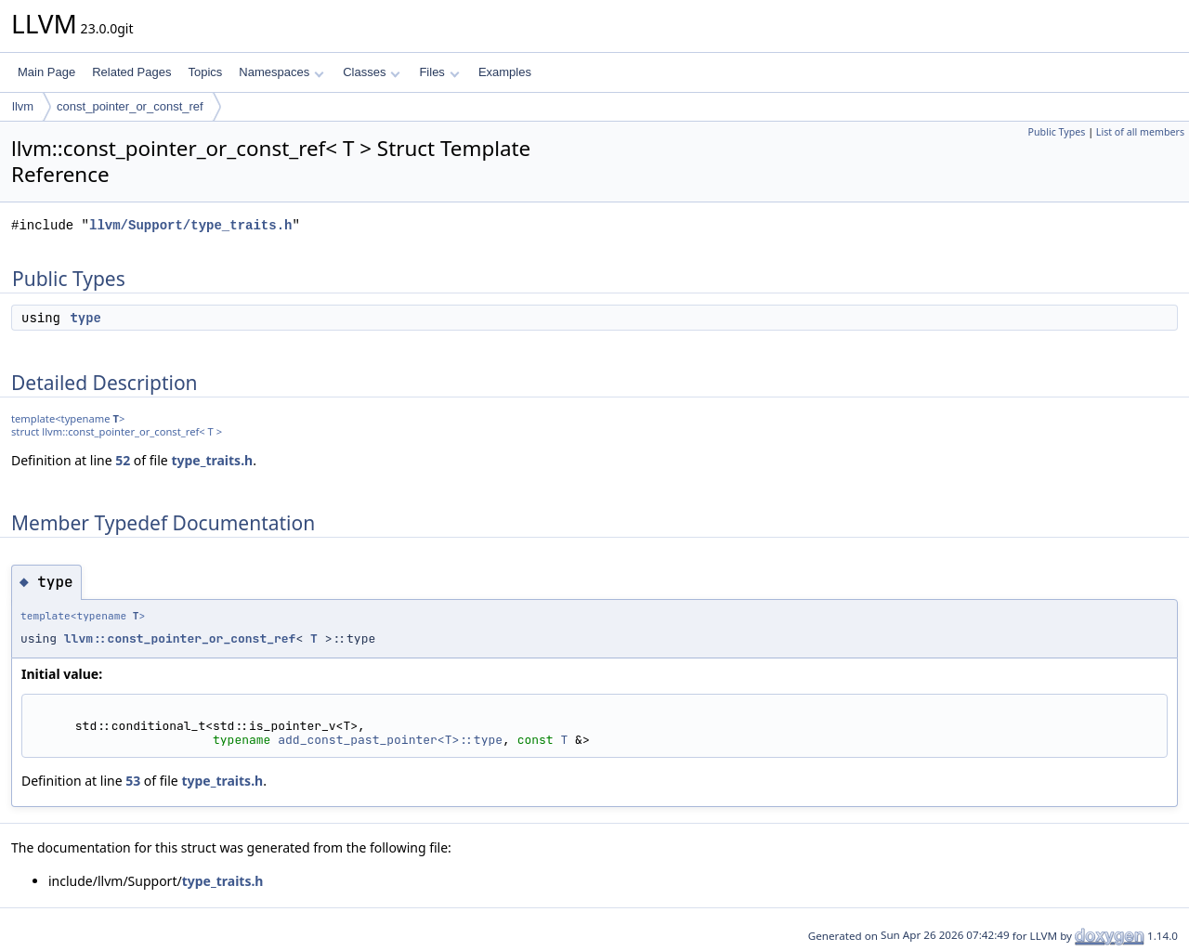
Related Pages (131, 72)
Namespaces (281, 72)
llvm (22, 106)
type (85, 317)
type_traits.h (212, 460)
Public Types (1057, 131)
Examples (504, 72)
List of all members (1140, 131)
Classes (371, 72)
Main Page (46, 72)
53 (132, 780)
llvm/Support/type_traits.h (190, 225)
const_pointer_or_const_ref (130, 106)
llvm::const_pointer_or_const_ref (180, 638)
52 (122, 460)
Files (439, 72)
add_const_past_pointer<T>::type (390, 740)
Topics (205, 72)
